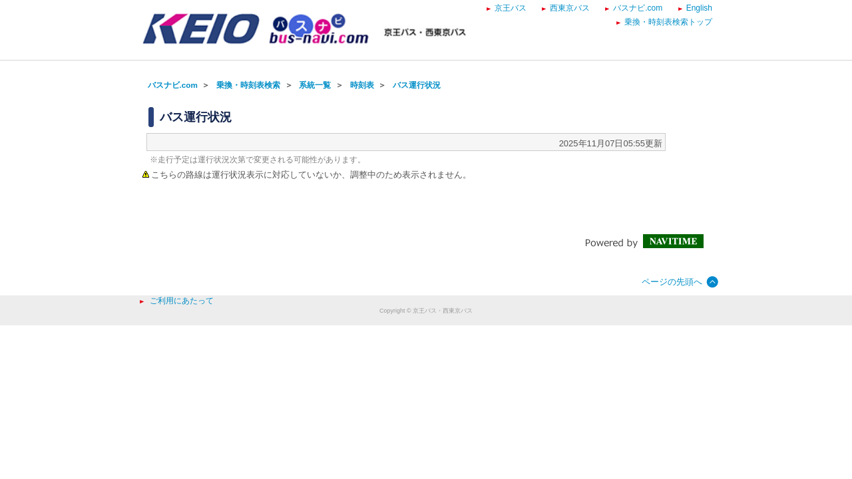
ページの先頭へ (672, 282)
